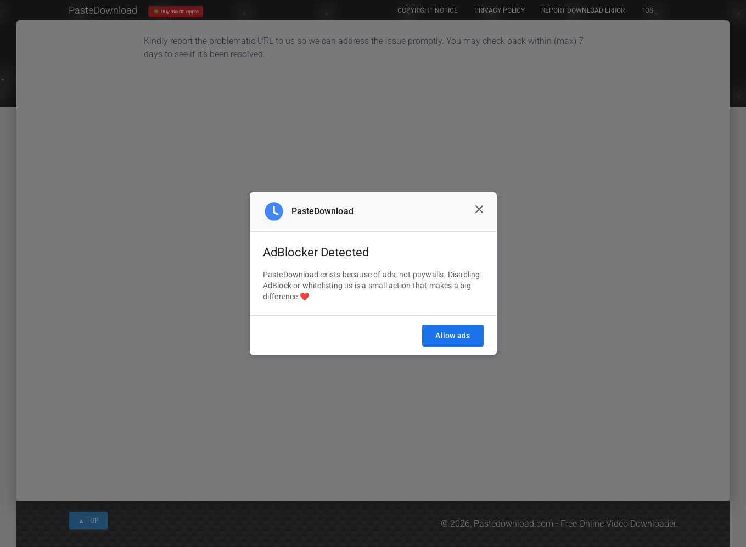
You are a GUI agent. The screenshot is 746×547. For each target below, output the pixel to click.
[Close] (479, 209)
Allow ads (452, 335)
